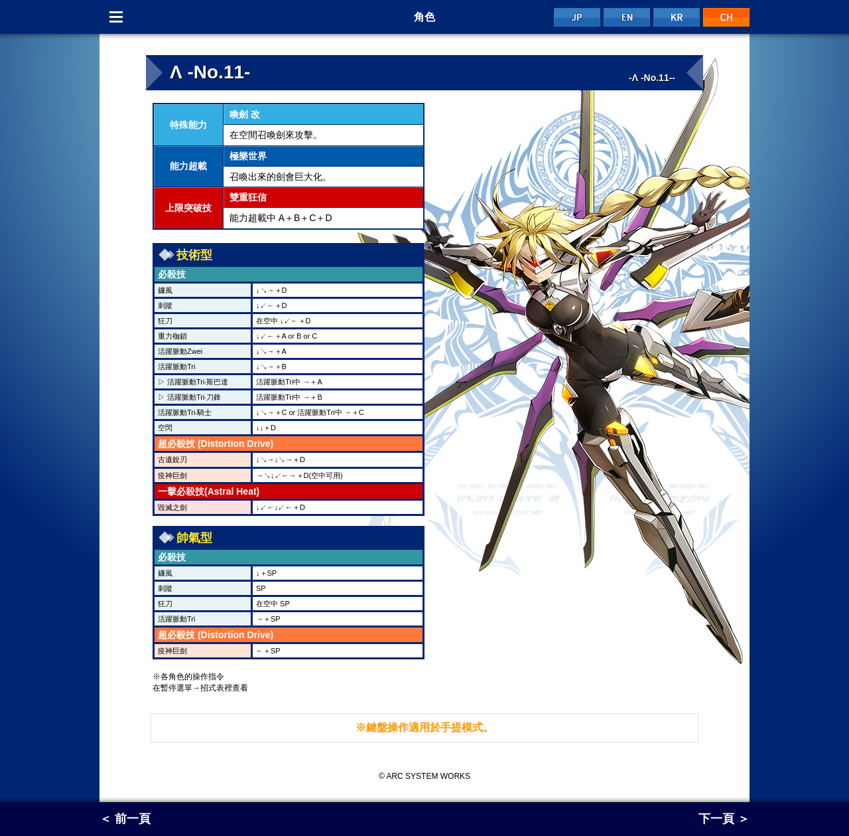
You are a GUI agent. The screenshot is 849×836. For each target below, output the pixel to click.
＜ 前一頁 (125, 818)
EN (627, 17)
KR (676, 17)
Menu (116, 17)
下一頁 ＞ (724, 818)
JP (577, 17)
